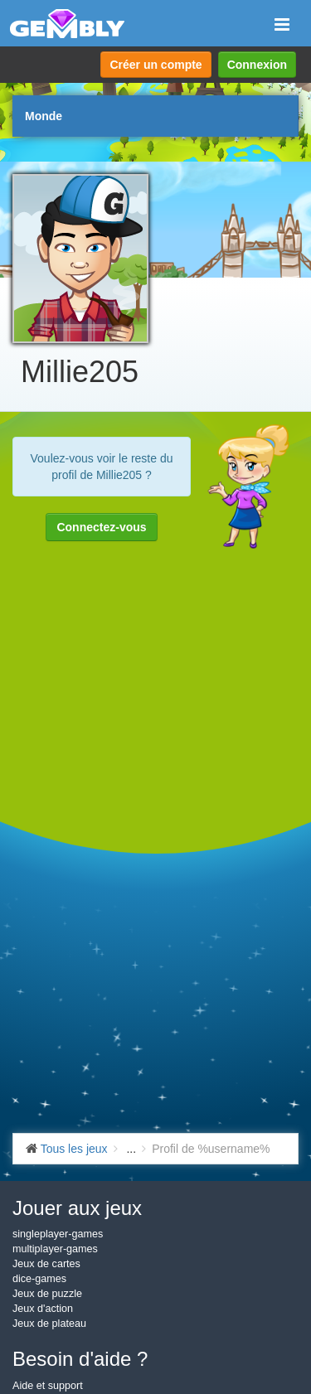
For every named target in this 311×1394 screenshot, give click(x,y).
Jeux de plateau (49, 1323)
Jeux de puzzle (47, 1294)
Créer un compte (155, 64)
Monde (43, 116)
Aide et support (47, 1386)
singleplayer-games (57, 1234)
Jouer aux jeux (77, 1208)
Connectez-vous (101, 527)
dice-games (39, 1279)
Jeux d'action (42, 1308)
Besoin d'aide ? (80, 1359)
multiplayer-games (55, 1249)
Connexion (257, 64)
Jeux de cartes (46, 1264)
